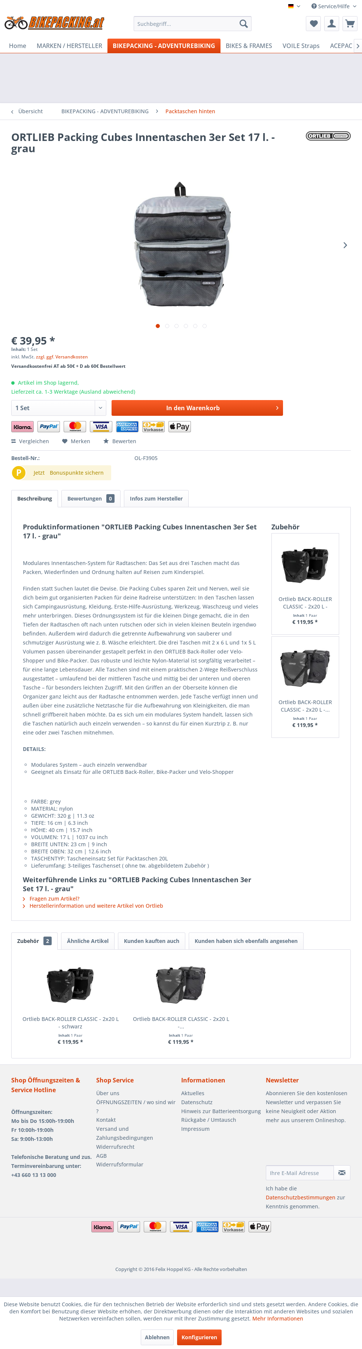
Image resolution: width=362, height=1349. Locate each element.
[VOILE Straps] (301, 46)
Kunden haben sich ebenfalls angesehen (246, 940)
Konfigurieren (199, 1337)
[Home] (17, 46)
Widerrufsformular (119, 1164)
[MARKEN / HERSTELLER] (69, 46)
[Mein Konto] (331, 23)
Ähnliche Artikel (88, 940)
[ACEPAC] (341, 46)
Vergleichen (30, 441)
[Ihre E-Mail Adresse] (300, 1172)
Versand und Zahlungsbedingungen (124, 1133)
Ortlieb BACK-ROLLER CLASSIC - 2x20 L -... (305, 705)
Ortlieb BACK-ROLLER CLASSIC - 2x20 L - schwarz (305, 602)
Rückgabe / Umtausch (208, 1119)
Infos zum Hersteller (156, 498)
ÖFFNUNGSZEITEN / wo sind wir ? (136, 1107)
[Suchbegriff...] (192, 23)
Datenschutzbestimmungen (300, 1197)
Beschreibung (34, 498)
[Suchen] (244, 23)
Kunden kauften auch (151, 940)
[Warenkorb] (350, 23)
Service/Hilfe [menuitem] (331, 6)
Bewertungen (91, 498)
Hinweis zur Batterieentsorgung (221, 1111)
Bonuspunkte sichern (77, 472)
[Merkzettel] (313, 23)
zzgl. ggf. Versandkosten (62, 357)
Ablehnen (157, 1337)
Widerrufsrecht (115, 1146)
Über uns (107, 1093)
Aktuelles (192, 1093)
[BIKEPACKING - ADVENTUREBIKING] (163, 46)
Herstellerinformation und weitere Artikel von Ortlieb (93, 905)
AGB (101, 1155)
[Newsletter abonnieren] (342, 1172)
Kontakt (106, 1119)
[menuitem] (192, 23)
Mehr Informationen (277, 1318)
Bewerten (119, 441)
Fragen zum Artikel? (51, 898)
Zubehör (34, 940)
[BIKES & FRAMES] (248, 46)
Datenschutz (197, 1102)
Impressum (195, 1128)
